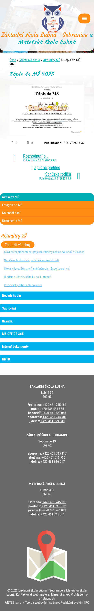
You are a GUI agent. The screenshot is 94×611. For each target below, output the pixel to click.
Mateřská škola (29, 60)
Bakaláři (7, 321)
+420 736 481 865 (51, 409)
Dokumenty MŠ (12, 221)
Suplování (9, 308)
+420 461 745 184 (54, 405)
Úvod (13, 60)
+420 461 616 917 (52, 461)
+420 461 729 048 (53, 413)
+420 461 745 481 (54, 417)
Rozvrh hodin (11, 296)
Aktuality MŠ (51, 60)
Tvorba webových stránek (42, 602)
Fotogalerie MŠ (12, 205)
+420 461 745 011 (52, 514)
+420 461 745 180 (54, 502)
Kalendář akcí (11, 213)
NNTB (6, 359)
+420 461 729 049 (52, 421)
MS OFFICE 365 (13, 334)
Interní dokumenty (15, 346)
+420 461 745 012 (53, 506)
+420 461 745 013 (53, 510)
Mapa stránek (60, 594)
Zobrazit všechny (18, 245)
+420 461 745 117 (54, 453)
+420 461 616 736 (53, 457)
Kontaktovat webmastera (33, 594)
